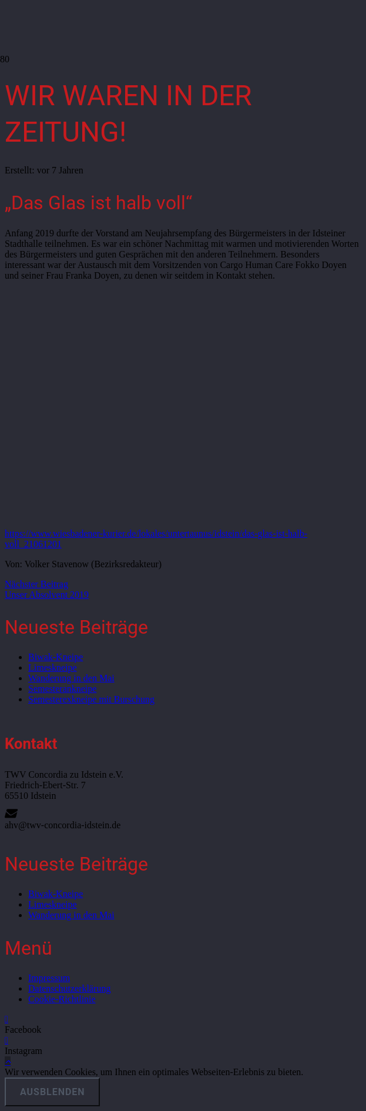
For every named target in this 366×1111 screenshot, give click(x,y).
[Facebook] (6, 1019)
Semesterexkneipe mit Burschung (91, 699)
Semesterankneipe (62, 689)
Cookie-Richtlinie (62, 999)
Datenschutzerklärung (69, 988)
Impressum (49, 978)
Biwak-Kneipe (55, 657)
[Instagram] (6, 1040)
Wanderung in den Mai (71, 678)
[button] (8, 1061)
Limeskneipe (52, 667)
